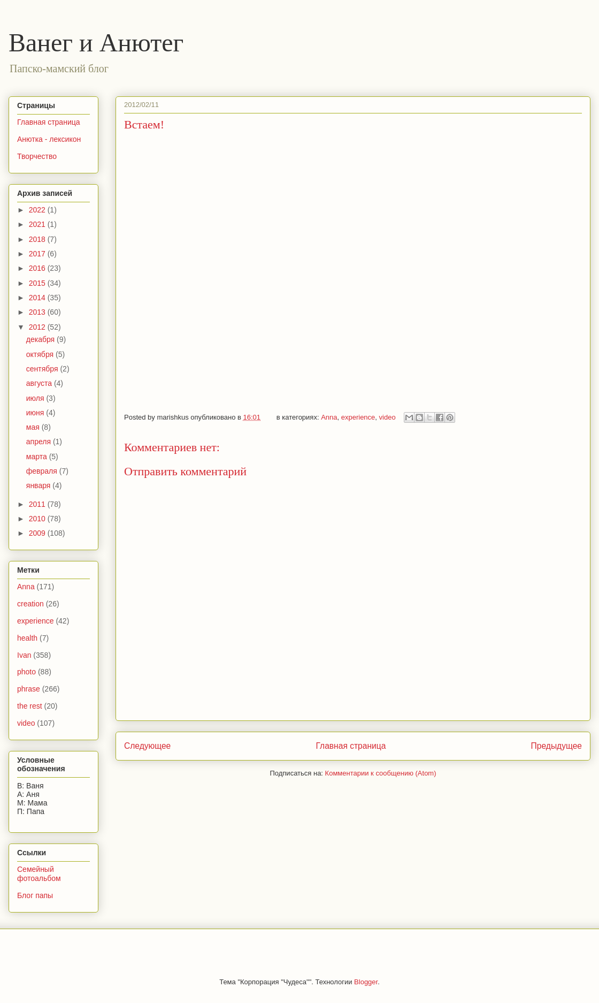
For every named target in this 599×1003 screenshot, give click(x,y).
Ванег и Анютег (96, 42)
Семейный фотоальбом (39, 874)
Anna (329, 417)
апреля (39, 441)
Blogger (366, 982)
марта (37, 456)
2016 (38, 268)
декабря (41, 339)
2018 (38, 239)
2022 (38, 210)
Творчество (37, 156)
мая (34, 427)
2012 (38, 327)
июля (36, 398)
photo (26, 671)
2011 (38, 504)
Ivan (24, 655)
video (387, 417)
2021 (38, 224)
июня (36, 412)
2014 (38, 297)
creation (30, 603)
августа (40, 383)
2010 (38, 518)
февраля (42, 471)
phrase (28, 689)
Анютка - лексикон (49, 139)
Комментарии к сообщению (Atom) (380, 773)
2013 (38, 312)
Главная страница (351, 745)
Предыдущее (556, 745)
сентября (43, 368)
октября (41, 354)
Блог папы (35, 895)
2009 (38, 533)
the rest (29, 706)
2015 (38, 283)
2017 (38, 253)
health (27, 638)
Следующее (147, 745)
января (39, 485)
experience (358, 417)
